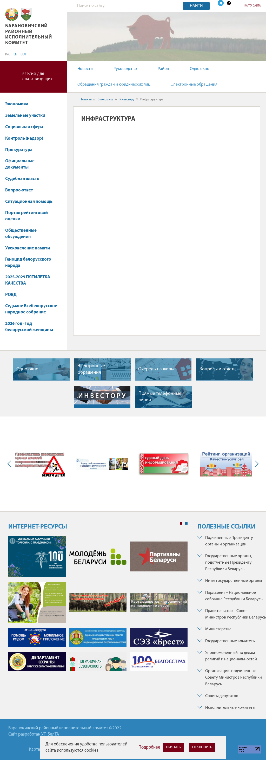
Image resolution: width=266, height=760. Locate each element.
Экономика (19, 104)
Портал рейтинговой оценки (26, 216)
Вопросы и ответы (218, 369)
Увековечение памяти (30, 248)
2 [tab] (186, 523)
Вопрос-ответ (19, 190)
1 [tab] (181, 523)
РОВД (11, 295)
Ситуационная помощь (28, 201)
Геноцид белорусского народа (28, 262)
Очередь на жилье (157, 369)
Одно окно (199, 69)
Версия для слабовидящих (37, 76)
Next (255, 463)
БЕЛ (23, 54)
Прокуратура (21, 150)
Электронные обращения (194, 84)
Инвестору (126, 99)
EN (15, 54)
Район (163, 69)
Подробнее (149, 747)
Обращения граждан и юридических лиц (113, 84)
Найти (196, 6)
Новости (85, 69)
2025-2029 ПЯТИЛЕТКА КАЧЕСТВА (27, 280)
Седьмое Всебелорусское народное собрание (31, 309)
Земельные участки (27, 115)
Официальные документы (20, 164)
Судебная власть (22, 179)
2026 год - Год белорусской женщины (29, 326)
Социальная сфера (26, 127)
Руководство (125, 69)
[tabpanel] (98, 606)
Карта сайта (252, 5)
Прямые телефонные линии (159, 397)
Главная (86, 99)
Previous (10, 463)
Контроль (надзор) (26, 138)
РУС (7, 54)
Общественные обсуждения (21, 233)
